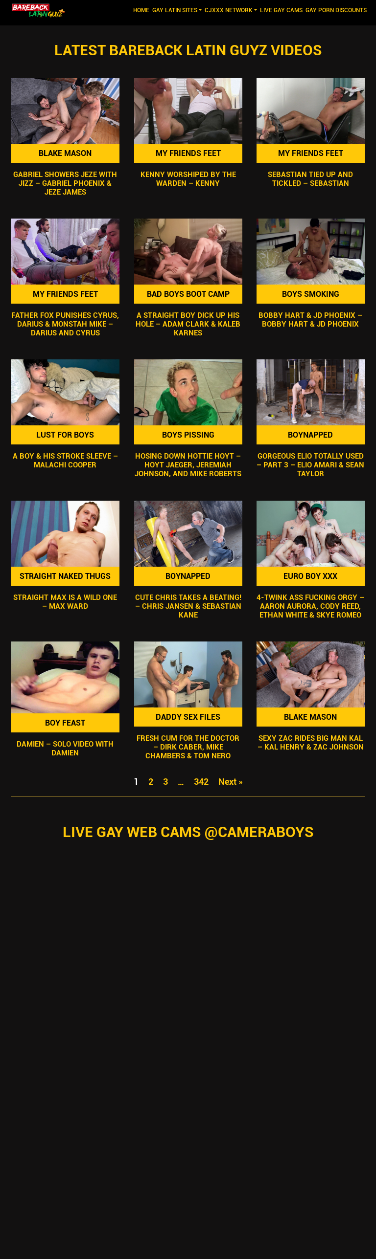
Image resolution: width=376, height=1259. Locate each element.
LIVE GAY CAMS (281, 10)
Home (142, 9)
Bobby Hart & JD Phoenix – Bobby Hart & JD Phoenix (311, 320)
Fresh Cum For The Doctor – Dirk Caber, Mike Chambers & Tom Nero (188, 747)
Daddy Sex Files (188, 717)
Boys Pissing (188, 435)
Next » (230, 781)
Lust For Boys (65, 435)
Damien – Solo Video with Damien (65, 748)
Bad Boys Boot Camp (187, 294)
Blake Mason (65, 153)
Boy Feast (65, 723)
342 (201, 781)
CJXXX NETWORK (229, 10)
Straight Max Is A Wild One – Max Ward (65, 602)
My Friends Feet (187, 153)
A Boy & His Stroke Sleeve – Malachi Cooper (65, 461)
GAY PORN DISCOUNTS (336, 10)
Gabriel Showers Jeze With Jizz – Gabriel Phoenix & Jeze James (65, 183)
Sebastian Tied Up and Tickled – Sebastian (310, 179)
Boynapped (310, 435)
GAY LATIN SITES (174, 10)
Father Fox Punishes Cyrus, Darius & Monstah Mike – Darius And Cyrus (65, 324)
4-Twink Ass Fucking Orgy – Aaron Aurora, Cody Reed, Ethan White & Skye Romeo (311, 606)
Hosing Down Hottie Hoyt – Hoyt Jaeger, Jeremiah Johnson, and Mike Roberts (188, 465)
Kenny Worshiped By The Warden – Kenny (187, 179)
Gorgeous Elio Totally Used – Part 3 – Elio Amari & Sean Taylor (311, 465)
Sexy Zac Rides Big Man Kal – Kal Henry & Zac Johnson (311, 742)
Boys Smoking (310, 294)
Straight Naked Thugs (65, 576)
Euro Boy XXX (311, 576)
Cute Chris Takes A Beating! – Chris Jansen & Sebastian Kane (188, 606)
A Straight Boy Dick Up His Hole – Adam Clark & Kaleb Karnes (188, 324)
